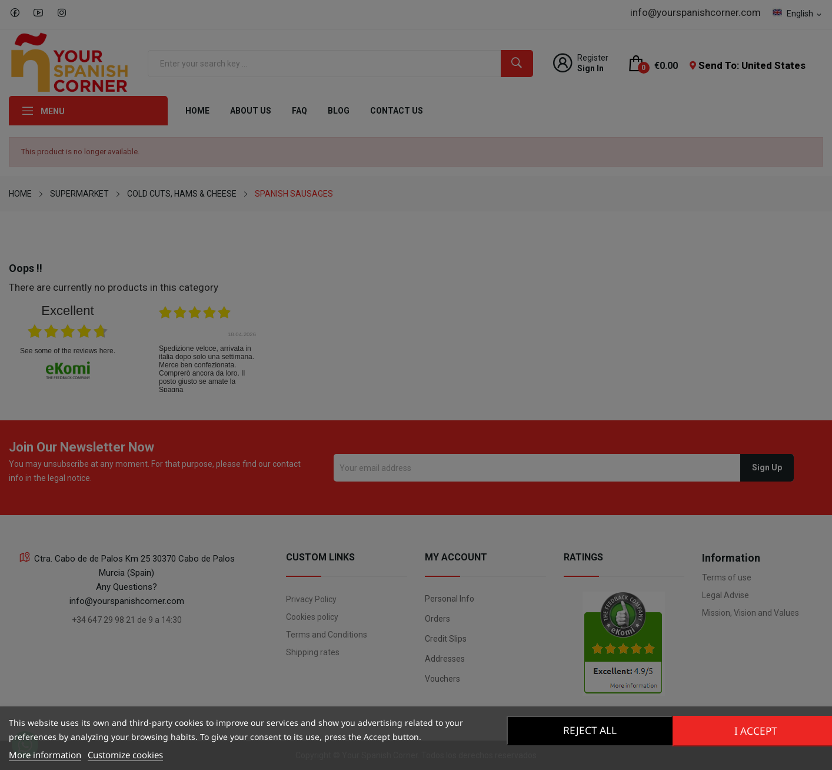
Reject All (588, 730)
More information (45, 755)
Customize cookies (125, 755)
